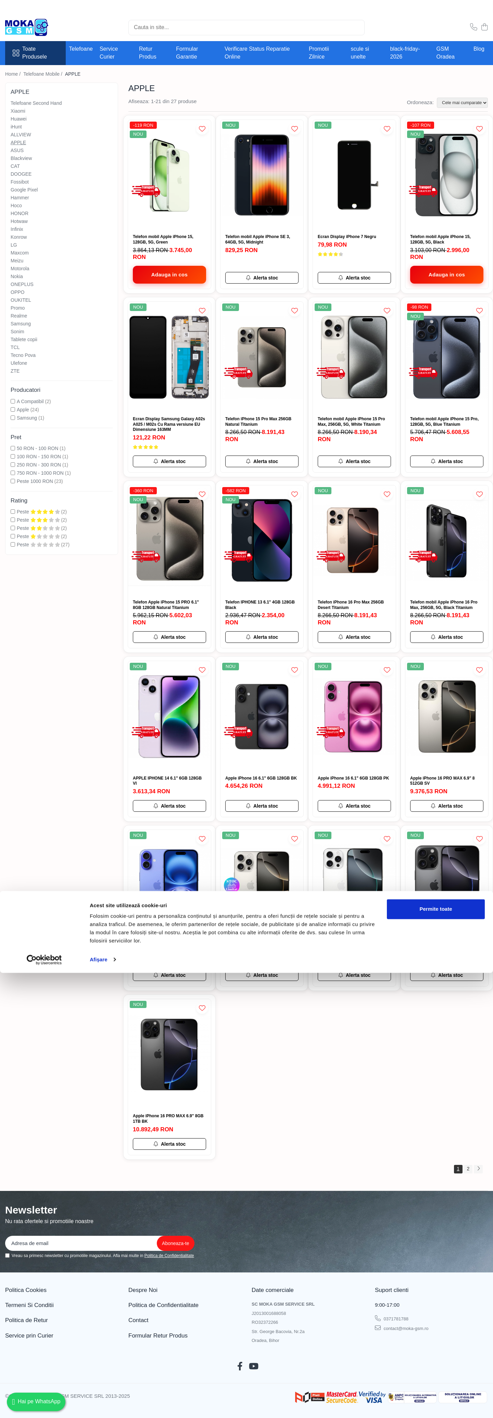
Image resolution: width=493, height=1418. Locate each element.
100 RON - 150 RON (39, 456)
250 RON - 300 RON (39, 465)
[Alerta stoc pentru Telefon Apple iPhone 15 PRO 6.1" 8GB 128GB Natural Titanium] (169, 637)
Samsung (21, 323)
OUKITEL (21, 300)
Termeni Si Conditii (29, 1305)
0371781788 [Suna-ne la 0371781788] (391, 1318)
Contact (138, 1320)
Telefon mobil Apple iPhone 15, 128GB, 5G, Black (440, 239)
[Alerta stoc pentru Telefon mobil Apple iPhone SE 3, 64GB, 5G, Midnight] (262, 278)
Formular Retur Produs (158, 1335)
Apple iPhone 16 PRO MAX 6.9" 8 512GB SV (442, 781)
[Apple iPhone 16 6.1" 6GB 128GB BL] (169, 885)
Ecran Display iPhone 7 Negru (347, 236)
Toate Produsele (29, 53)
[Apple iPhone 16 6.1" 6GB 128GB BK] (261, 716)
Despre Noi (142, 1290)
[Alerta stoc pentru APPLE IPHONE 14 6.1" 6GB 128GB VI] (169, 806)
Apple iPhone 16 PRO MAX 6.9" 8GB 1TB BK (168, 1119)
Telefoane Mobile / (43, 74)
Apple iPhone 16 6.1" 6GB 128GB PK (353, 778)
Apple (23, 409)
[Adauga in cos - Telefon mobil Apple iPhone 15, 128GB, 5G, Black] (446, 275)
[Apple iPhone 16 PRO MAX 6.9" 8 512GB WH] (354, 885)
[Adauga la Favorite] (202, 129)
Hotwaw (19, 221)
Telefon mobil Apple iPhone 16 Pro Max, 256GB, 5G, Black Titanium (444, 605)
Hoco (16, 205)
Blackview (21, 158)
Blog (478, 49)
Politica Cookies (26, 1290)
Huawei (19, 119)
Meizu (17, 260)
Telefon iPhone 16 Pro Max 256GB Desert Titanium (351, 605)
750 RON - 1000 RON (40, 473)
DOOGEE (21, 174)
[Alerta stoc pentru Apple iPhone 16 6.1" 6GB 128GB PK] (354, 806)
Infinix (17, 229)
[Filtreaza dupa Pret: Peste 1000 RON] (13, 481)
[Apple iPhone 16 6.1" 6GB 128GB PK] (354, 716)
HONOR (19, 213)
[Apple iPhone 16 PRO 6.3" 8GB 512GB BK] (446, 885)
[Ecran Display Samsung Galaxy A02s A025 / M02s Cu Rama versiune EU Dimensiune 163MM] (169, 357)
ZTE (15, 371)
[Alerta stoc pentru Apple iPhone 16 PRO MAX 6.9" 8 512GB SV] (446, 806)
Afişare (99, 1404)
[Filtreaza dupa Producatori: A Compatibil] (13, 401)
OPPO (17, 292)
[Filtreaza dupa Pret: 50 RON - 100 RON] (13, 448)
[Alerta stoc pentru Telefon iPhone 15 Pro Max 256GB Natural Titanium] (262, 461)
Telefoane (81, 49)
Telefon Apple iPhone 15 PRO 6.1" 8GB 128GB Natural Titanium (166, 605)
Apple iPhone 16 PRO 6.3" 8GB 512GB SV (255, 950)
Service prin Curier (29, 1335)
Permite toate (435, 1354)
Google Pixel (24, 189)
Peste (39, 511)
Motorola (20, 268)
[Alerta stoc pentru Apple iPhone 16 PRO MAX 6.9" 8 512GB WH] (354, 975)
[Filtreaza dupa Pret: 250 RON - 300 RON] (13, 464)
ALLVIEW (21, 134)
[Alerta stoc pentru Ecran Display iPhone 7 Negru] (354, 278)
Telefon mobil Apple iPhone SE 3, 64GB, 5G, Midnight (257, 239)
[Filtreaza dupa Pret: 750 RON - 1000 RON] (13, 473)
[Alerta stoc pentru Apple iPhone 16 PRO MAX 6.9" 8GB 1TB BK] (169, 1144)
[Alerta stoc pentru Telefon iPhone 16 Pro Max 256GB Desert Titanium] (354, 637)
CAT (15, 166)
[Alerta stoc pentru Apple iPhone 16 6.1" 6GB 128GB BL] (169, 975)
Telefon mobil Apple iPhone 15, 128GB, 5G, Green (163, 239)
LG (14, 245)
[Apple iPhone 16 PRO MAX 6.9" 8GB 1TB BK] (169, 1054)
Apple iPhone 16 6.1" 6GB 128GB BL (168, 947)
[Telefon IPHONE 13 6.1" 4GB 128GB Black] (261, 540)
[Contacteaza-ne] (473, 27)
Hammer (20, 197)
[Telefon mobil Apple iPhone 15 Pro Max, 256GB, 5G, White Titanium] (354, 357)
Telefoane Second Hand (36, 103)
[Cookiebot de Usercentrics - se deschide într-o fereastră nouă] (44, 1405)
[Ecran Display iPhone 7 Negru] (354, 175)
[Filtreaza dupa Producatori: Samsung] (13, 417)
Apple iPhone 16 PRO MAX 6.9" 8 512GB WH (350, 950)
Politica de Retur (26, 1320)
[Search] (246, 27)
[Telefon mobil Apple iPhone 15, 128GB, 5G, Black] (446, 175)
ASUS (17, 150)
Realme (19, 316)
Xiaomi (18, 111)
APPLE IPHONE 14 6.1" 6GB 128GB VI (167, 781)
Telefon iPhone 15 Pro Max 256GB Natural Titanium (258, 421)
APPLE (18, 142)
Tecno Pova (23, 355)
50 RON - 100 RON (37, 448)
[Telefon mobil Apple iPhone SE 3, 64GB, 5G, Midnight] (261, 175)
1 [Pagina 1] (458, 1168)
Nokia (17, 276)
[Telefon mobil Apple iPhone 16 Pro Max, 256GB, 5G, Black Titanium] (446, 540)
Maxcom (20, 253)
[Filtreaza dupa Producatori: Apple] (13, 409)
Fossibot (20, 182)
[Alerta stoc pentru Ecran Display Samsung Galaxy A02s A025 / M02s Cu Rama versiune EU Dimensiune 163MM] (169, 461)
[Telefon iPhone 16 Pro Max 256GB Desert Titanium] (354, 540)
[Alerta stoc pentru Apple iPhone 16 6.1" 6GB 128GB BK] (262, 806)
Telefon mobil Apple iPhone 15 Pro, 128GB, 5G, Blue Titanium (444, 421)
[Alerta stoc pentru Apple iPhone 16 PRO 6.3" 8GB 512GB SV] (262, 975)
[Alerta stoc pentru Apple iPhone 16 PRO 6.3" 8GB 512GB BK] (446, 975)
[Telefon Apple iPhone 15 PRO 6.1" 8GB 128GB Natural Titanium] (169, 540)
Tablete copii (24, 339)
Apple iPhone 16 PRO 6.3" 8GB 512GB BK (440, 950)
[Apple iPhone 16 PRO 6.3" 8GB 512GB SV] (261, 885)
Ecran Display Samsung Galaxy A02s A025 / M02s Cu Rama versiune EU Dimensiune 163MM (169, 424)
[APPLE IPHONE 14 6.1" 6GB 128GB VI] (169, 716)
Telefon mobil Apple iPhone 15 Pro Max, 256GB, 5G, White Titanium (351, 421)
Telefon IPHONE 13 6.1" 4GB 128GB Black (260, 605)
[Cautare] (356, 27)
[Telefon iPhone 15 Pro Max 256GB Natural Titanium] (261, 357)
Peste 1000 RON (35, 481)
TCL (15, 347)
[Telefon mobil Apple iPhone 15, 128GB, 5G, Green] (169, 175)
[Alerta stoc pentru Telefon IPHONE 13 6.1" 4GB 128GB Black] (262, 637)
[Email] (99, 1243)
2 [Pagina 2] (468, 1168)
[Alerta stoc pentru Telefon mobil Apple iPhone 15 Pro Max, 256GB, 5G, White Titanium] (354, 461)
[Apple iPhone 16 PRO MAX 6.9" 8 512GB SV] (446, 716)
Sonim (17, 331)
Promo (18, 308)
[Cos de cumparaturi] (484, 27)
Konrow (19, 237)
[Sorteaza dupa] (462, 103)
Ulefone (19, 363)
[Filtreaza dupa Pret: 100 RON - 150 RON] (13, 456)
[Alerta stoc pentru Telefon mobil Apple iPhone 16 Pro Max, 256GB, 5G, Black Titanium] (446, 637)
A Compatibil (30, 401)
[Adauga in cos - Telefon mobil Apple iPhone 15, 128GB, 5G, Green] (169, 275)
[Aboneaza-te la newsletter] (175, 1243)
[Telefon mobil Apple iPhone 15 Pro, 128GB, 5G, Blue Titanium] (446, 357)
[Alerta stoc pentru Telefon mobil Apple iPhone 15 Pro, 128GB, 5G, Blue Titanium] (446, 461)
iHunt (16, 126)
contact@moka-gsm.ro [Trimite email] (402, 1328)
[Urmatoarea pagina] (478, 1169)
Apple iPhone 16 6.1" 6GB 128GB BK (261, 778)
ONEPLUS (22, 284)
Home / (13, 74)
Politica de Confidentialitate (169, 1255)
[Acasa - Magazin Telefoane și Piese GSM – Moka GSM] (39, 27)
